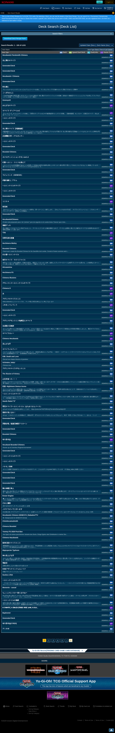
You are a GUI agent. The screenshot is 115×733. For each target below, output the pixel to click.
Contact (79, 720)
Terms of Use (89, 720)
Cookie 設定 (110, 720)
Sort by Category (34, 713)
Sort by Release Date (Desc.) (34, 710)
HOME (3, 13)
